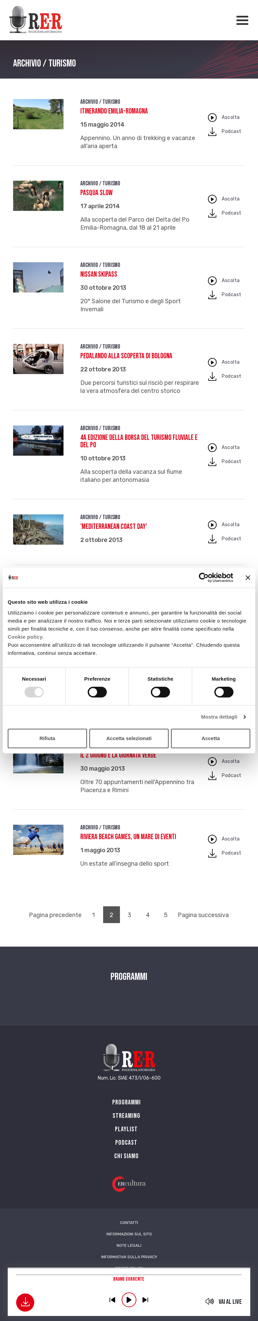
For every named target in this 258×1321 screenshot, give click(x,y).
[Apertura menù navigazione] (242, 20)
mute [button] (210, 1301)
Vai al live (230, 1302)
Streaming (126, 1116)
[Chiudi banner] (248, 577)
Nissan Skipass (98, 274)
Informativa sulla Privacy (129, 1257)
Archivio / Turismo (100, 101)
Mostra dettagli (219, 717)
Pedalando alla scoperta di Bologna (126, 356)
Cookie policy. (26, 637)
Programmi (126, 1102)
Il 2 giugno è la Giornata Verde (118, 755)
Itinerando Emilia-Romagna (114, 111)
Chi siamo (126, 1156)
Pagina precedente (55, 915)
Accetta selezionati (129, 738)
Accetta (211, 738)
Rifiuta (47, 738)
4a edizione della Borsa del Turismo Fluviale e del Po (139, 441)
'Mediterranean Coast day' (113, 526)
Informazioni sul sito (129, 1234)
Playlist (126, 1129)
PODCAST (126, 1143)
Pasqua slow (96, 192)
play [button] (129, 1299)
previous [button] (112, 1299)
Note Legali (129, 1245)
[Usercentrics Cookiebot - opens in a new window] (203, 578)
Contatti (129, 1222)
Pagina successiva (203, 915)
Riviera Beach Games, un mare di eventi (128, 836)
